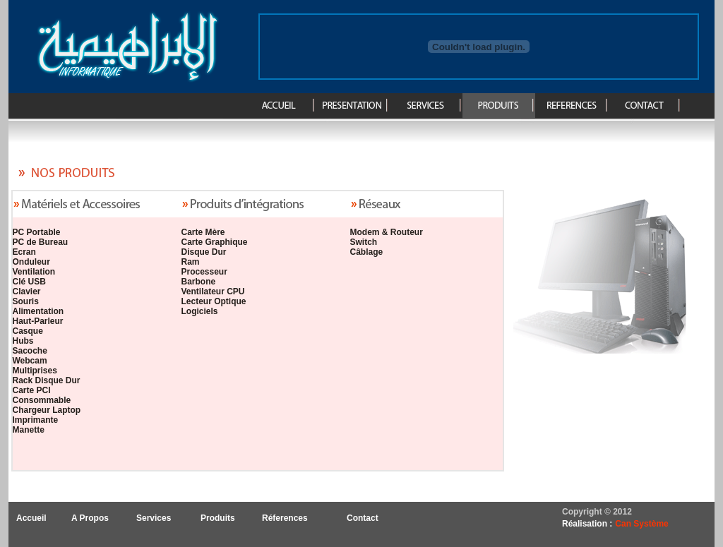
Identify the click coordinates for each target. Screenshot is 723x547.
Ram (190, 262)
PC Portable (37, 232)
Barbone (198, 282)
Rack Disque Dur (46, 380)
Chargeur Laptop (47, 410)
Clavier (27, 291)
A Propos (90, 518)
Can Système (641, 524)
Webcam (30, 361)
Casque (28, 331)
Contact (362, 518)
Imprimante (36, 420)
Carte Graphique (214, 242)
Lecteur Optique (213, 301)
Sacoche (30, 351)
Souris (26, 301)
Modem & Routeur (386, 232)
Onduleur (31, 262)
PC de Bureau (40, 242)
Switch (364, 242)
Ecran (24, 252)
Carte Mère (203, 232)
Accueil (31, 518)
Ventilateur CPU (213, 291)
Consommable (42, 400)
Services (153, 518)
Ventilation (34, 272)
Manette (28, 430)
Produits (218, 518)
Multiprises (35, 370)
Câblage (366, 252)
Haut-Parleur (38, 321)
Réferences (285, 518)
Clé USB (29, 282)
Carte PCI (32, 390)
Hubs (23, 341)
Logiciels (199, 311)
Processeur (204, 272)
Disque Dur (204, 252)
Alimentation (38, 311)
